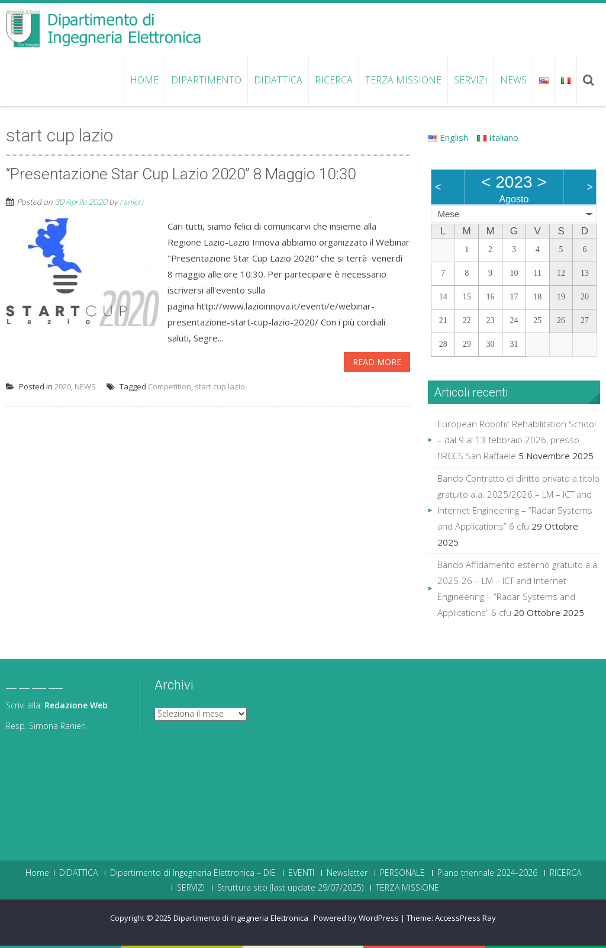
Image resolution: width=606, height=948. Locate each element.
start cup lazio (220, 386)
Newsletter (347, 873)
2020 (62, 386)
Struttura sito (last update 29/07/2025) (290, 888)
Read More (377, 361)
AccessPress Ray (465, 917)
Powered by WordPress (356, 917)
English (448, 137)
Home (144, 79)
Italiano (497, 137)
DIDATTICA (278, 79)
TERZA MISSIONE (403, 79)
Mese (448, 214)
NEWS (513, 79)
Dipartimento (206, 79)
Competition (169, 386)
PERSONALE (402, 873)
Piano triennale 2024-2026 (487, 873)
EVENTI (301, 873)
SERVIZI (471, 79)
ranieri (131, 201)
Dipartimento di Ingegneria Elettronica (241, 917)
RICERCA (334, 79)
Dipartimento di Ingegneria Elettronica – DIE (193, 873)
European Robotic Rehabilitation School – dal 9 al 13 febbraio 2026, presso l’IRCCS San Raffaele (516, 440)
